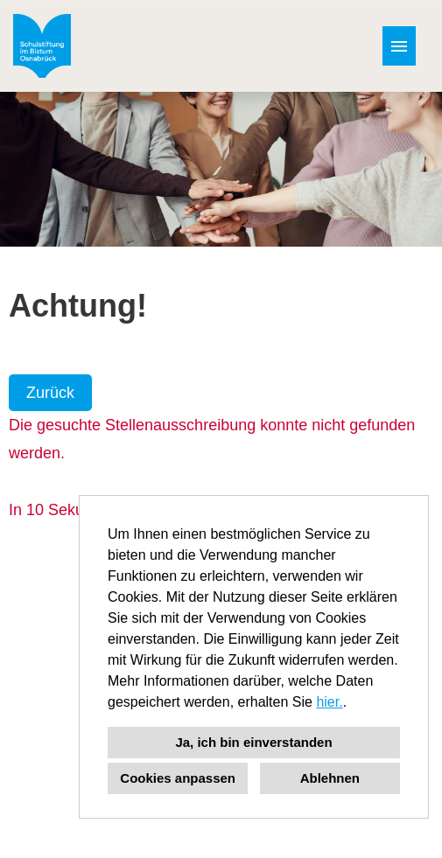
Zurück (50, 392)
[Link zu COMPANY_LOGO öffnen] (42, 46)
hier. (329, 701)
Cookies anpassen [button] (177, 778)
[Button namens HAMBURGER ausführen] (399, 46)
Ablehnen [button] (330, 778)
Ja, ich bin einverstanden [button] (253, 742)
